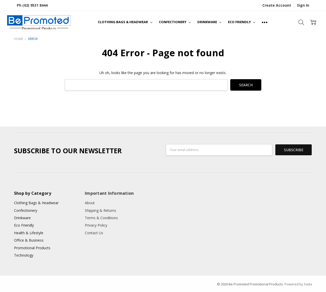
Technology (23, 255)
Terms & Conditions (101, 217)
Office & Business (29, 240)
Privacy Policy (96, 225)
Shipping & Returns (100, 210)
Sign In (303, 5)
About (90, 202)
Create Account (276, 5)
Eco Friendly (241, 22)
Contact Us (94, 232)
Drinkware (209, 22)
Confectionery (175, 22)
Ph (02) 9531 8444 (32, 5)
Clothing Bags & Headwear (125, 22)
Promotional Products (32, 247)
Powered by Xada (298, 284)
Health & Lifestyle (28, 232)
